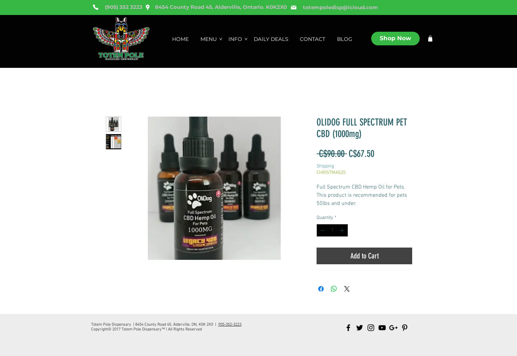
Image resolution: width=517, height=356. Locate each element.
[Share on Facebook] (321, 289)
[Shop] (430, 38)
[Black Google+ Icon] (393, 327)
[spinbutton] (332, 230)
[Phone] (95, 7)
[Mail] (293, 7)
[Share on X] (347, 289)
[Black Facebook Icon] (348, 327)
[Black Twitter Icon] (359, 327)
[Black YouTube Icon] (382, 327)
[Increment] (342, 230)
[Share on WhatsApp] (334, 289)
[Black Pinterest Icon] (404, 327)
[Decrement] (322, 230)
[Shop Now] (395, 38)
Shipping (325, 166)
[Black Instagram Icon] (370, 327)
